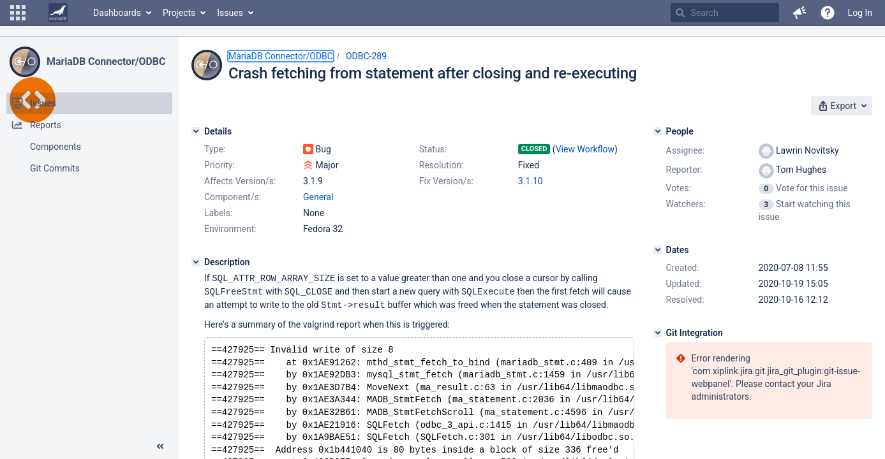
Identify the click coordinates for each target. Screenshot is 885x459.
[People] (657, 131)
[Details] (195, 131)
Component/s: (232, 197)
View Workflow (585, 149)
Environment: (230, 229)
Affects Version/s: (240, 181)
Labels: (218, 213)
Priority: (219, 165)
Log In (860, 13)
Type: (214, 149)
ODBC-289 (366, 56)
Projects (179, 13)
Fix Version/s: (446, 181)
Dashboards (117, 13)
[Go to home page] (58, 13)
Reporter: (684, 169)
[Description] (195, 262)
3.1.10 (530, 181)
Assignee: (685, 150)
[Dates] (657, 249)
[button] (17, 13)
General (318, 197)
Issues (230, 13)
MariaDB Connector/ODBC (106, 61)
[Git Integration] (657, 332)
